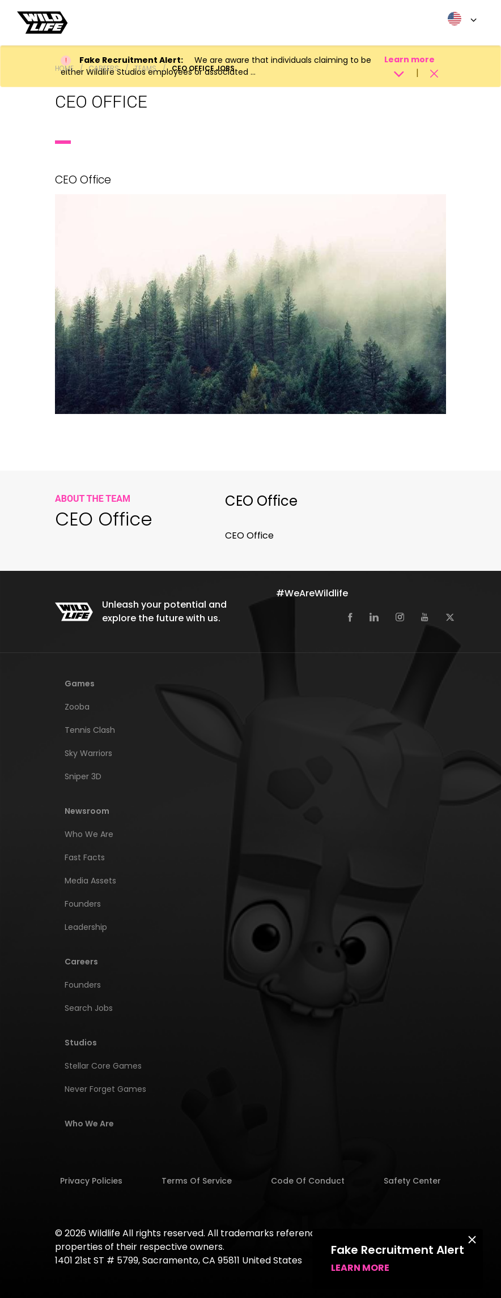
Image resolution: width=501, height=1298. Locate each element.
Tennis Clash (90, 730)
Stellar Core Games (103, 1065)
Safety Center (412, 1180)
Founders (83, 904)
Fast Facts (85, 857)
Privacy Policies (91, 1180)
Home (64, 68)
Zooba (77, 706)
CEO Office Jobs (203, 68)
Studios (81, 1042)
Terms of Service (197, 1180)
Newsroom (87, 811)
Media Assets (90, 880)
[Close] (472, 1239)
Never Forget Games (105, 1089)
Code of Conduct (308, 1180)
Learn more (360, 1267)
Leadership (86, 927)
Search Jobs (89, 1008)
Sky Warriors (88, 753)
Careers (104, 68)
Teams (145, 68)
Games (80, 683)
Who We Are (89, 834)
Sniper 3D (83, 776)
